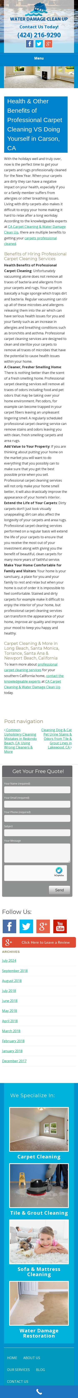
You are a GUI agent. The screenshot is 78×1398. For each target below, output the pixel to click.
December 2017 (14, 1061)
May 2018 (9, 1010)
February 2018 (13, 1041)
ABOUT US (31, 1358)
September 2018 (15, 970)
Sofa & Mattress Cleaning (39, 1272)
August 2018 (12, 980)
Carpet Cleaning (39, 1156)
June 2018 (9, 1000)
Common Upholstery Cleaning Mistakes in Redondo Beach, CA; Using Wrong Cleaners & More (20, 741)
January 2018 (12, 1051)
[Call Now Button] (39, 1392)
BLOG (40, 1369)
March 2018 (11, 1031)
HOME (12, 1358)
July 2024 (9, 960)
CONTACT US (17, 1381)
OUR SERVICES (18, 1369)
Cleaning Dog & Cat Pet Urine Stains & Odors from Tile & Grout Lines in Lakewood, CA (56, 739)
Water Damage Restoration (39, 1333)
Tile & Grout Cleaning (39, 1212)
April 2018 (10, 1021)
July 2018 (9, 990)
